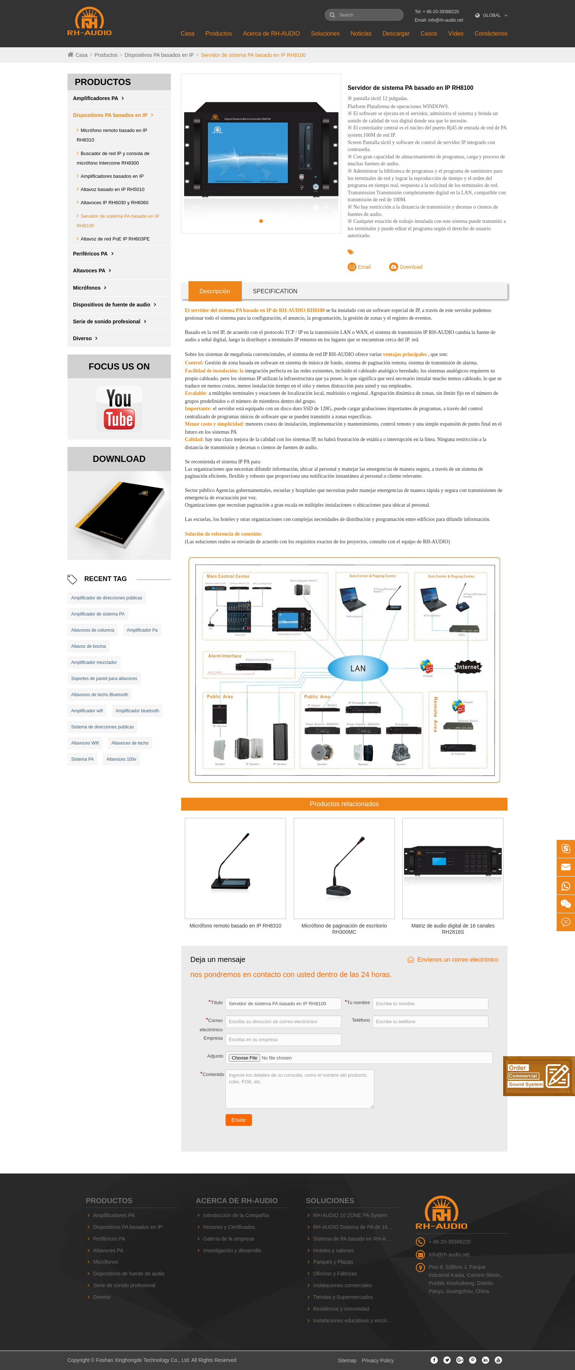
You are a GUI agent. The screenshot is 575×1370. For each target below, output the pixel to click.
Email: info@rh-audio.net (439, 20)
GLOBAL (492, 15)
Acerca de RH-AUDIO (271, 33)
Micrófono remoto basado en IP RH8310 (235, 926)
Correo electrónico (211, 1024)
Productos (218, 33)
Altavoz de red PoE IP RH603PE (115, 239)
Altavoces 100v (121, 759)
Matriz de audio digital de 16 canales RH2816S (453, 929)
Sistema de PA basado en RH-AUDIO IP (355, 1239)
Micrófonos (91, 288)
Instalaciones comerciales (342, 1285)
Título (216, 1002)
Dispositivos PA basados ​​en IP (159, 55)
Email (359, 266)
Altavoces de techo (130, 743)
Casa (187, 33)
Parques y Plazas (333, 1262)
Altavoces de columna (92, 630)
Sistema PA (82, 759)
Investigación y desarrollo (232, 1250)
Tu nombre (357, 1002)
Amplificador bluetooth (137, 710)
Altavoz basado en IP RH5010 (112, 189)
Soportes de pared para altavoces (104, 678)
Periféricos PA (95, 254)
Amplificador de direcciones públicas (106, 597)
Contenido (212, 1074)
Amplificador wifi (87, 710)
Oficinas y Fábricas (335, 1274)
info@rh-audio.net (449, 1254)
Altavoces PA (93, 270)
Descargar (396, 33)
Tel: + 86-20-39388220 (437, 11)
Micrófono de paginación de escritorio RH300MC (344, 929)
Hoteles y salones (333, 1250)
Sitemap (347, 1360)
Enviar (238, 1120)
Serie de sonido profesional (111, 321)
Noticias (361, 33)
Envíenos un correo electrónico (453, 959)
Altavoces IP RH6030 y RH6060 (115, 202)
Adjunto (215, 1056)
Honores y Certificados (229, 1227)
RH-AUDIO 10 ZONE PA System (350, 1215)
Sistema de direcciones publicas (102, 727)
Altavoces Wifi (85, 743)
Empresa (213, 1038)
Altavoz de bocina (88, 646)
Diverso (87, 338)
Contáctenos (491, 33)
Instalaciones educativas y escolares (354, 1320)
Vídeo (456, 33)
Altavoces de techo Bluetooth (99, 694)
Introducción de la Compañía (236, 1215)
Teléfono (361, 1020)
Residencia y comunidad (341, 1309)
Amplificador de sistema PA (98, 614)
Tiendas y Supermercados (343, 1297)
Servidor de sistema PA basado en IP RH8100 (253, 55)
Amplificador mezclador (94, 662)
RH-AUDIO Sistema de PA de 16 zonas (355, 1227)
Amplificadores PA (100, 98)
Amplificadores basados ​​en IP (112, 176)
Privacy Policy (378, 1360)
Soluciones (325, 33)
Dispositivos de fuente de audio (116, 305)
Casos (429, 33)
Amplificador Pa (142, 630)
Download (405, 266)
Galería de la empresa (228, 1239)
